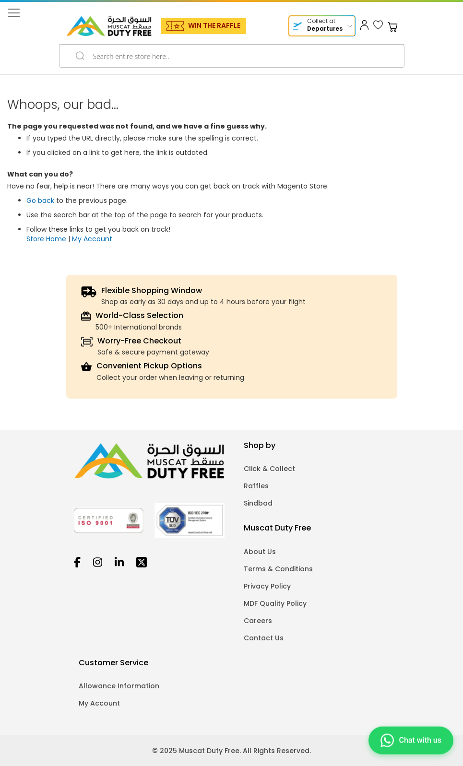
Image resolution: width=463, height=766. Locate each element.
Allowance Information (119, 686)
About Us (260, 551)
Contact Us (264, 638)
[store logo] (109, 26)
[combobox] (231, 56)
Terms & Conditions (278, 569)
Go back (40, 200)
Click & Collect (269, 468)
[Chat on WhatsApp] (410, 739)
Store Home (46, 239)
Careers (258, 620)
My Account (92, 239)
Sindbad (258, 503)
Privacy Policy (267, 586)
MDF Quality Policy (275, 603)
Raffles (256, 486)
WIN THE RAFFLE (214, 25)
